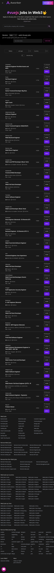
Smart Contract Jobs (5, 431)
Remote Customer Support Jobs (8, 469)
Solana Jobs (21, 423)
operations (48, 532)
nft (39, 546)
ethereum (23, 549)
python (47, 544)
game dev (33, 537)
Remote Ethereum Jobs (35, 445)
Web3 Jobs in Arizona (6, 510)
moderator (41, 544)
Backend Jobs (4, 419)
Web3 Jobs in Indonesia (21, 489)
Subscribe (47, 41)
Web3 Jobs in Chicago (6, 525)
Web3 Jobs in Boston (6, 522)
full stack (33, 534)
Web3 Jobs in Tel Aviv (34, 520)
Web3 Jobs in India (20, 494)
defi (12, 551)
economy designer (25, 544)
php (47, 534)
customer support (16, 541)
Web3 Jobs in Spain (33, 496)
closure (2, 551)
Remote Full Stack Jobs (6, 450)
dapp (13, 546)
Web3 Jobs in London (19, 515)
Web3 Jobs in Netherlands (34, 487)
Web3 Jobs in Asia (5, 477)
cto (12, 539)
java (32, 553)
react (47, 549)
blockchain (3, 544)
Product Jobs (21, 433)
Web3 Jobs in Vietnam (48, 487)
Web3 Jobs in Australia (6, 489)
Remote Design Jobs (25, 464)
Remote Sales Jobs (24, 469)
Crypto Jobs (21, 426)
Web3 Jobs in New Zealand (34, 491)
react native (49, 553)
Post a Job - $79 (48, 3)
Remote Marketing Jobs (42, 462)
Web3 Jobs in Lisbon (19, 513)
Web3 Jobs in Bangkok (6, 515)
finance (23, 551)
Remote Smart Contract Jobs (21, 445)
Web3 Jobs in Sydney (34, 518)
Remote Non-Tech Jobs (6, 466)
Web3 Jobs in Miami (19, 518)
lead (40, 534)
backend (3, 539)
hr (31, 546)
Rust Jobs (3, 433)
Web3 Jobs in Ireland (21, 491)
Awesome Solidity (5, 561)
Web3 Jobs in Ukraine (48, 479)
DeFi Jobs (20, 431)
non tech (41, 553)
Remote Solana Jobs (35, 447)
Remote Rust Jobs (18, 447)
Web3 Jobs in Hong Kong (20, 510)
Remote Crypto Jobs (35, 452)
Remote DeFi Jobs (47, 445)
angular (2, 537)
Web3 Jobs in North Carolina (21, 525)
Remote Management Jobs (42, 464)
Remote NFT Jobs (34, 454)
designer (23, 532)
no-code (41, 549)
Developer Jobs (4, 426)
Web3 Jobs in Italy (20, 496)
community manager (6, 553)
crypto (13, 537)
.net (22, 541)
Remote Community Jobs (26, 462)
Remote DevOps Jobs (19, 450)
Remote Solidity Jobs (6, 454)
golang (32, 539)
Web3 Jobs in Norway (33, 489)
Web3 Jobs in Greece (21, 487)
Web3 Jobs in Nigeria (33, 484)
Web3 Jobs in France (21, 484)
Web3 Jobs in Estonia (21, 482)
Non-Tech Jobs (21, 438)
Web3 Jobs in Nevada (19, 522)
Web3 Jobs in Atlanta (6, 508)
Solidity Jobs (4, 428)
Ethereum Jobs (22, 421)
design (13, 553)
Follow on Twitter (17, 561)
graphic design (34, 541)
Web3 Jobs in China (5, 498)
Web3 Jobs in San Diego (35, 508)
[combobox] (25, 51)
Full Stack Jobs (4, 423)
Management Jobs (38, 433)
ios (31, 551)
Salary (10, 51)
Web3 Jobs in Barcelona (6, 518)
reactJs (47, 551)
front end (33, 532)
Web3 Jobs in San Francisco (36, 510)
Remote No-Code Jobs (6, 464)
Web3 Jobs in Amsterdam (7, 506)
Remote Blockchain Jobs (20, 454)
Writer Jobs (36, 426)
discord (23, 539)
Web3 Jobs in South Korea (34, 479)
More (46, 67)
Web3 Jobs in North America (7, 487)
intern (32, 549)
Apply (46, 71)
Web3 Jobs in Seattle (34, 513)
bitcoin (2, 541)
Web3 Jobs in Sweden (33, 498)
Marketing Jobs (37, 431)
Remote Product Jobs (6, 462)
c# (1, 546)
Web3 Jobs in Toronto (34, 525)
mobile (40, 541)
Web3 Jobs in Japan (20, 498)
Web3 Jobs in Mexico (33, 482)
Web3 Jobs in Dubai (19, 506)
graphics (33, 544)
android (2, 534)
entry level (23, 546)
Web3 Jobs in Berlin (5, 520)
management (42, 537)
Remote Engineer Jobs (35, 450)
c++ (1, 549)
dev (22, 534)
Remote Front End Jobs (6, 445)
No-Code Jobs (21, 435)
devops (23, 537)
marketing (41, 539)
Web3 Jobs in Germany (21, 477)
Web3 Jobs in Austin (5, 513)
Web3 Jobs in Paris (33, 506)
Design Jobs (37, 423)
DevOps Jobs (4, 435)
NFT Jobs (20, 428)
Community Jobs (38, 421)
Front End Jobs (4, 421)
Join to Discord (17, 562)
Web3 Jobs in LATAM (6, 484)
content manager (16, 532)
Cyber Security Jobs (5, 438)
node (40, 551)
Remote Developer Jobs (6, 452)
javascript (41, 532)
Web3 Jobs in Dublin (19, 508)
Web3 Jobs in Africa (5, 479)
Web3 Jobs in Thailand (48, 477)
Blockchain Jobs (22, 419)
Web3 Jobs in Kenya (33, 477)
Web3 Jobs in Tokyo (34, 522)
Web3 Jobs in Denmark (21, 479)
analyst (2, 532)
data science (15, 549)
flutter (22, 553)
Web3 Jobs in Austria (6, 491)
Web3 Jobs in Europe (6, 482)
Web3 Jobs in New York (19, 520)
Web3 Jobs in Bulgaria (6, 494)
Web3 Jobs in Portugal (33, 494)
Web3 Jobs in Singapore (35, 515)
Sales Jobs (36, 428)
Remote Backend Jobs (6, 447)
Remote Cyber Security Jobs (20, 452)
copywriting (14, 534)
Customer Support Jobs (39, 419)
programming (49, 539)
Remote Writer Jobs (25, 466)
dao (12, 544)
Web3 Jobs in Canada (6, 496)
